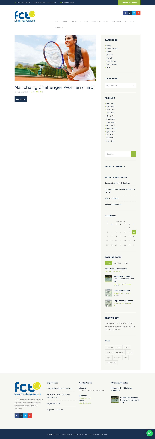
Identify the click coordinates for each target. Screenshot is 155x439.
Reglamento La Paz (112, 198)
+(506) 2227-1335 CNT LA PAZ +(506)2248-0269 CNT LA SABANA (36, 3)
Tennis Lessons (111, 64)
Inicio (56, 21)
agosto (110, 132)
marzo (110, 119)
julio (109, 135)
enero (110, 103)
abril (109, 116)
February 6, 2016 (118, 293)
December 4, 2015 (119, 303)
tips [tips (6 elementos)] (125, 357)
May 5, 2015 (108, 271)
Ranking (73, 21)
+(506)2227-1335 (85, 398)
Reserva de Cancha (129, 3)
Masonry (109, 55)
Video (108, 67)
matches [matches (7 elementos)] (109, 352)
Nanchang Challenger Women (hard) (55, 87)
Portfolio (109, 58)
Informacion (58, 27)
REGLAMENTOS (95, 21)
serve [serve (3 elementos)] (108, 357)
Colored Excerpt (112, 49)
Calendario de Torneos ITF (116, 269)
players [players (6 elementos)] (129, 352)
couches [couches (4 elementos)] (110, 347)
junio (110, 110)
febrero (110, 122)
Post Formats (111, 61)
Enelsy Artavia (127, 284)
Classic (108, 45)
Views (109, 263)
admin (116, 271)
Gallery (108, 52)
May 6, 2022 (117, 284)
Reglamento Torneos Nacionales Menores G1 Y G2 (124, 278)
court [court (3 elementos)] (119, 347)
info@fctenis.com (68, 3)
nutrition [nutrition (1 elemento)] (119, 352)
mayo (110, 107)
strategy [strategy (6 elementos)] (117, 357)
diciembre (111, 128)
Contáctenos (129, 21)
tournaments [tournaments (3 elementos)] (111, 363)
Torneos (64, 21)
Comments (117, 263)
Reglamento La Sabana (113, 204)
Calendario (84, 21)
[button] (149, 433)
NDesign (50, 434)
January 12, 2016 (24, 92)
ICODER (106, 21)
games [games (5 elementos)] (127, 347)
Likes (126, 263)
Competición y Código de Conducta (117, 183)
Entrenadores (117, 21)
